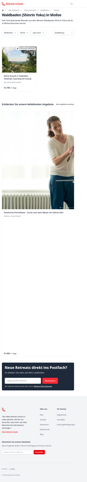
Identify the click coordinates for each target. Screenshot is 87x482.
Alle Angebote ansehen (65, 104)
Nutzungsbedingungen (66, 424)
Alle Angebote (14, 10)
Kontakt (43, 420)
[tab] (12, 71)
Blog (41, 434)
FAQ (41, 415)
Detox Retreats (30, 10)
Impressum (44, 424)
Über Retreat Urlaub (10, 432)
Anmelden (61, 420)
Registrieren (61, 415)
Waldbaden (44, 10)
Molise (56, 10)
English (12, 469)
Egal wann (38, 33)
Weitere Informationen (43, 386)
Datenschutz (45, 429)
